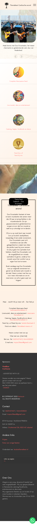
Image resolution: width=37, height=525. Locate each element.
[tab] (18, 460)
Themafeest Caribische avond (20, 5)
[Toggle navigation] (35, 5)
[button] (16, 56)
